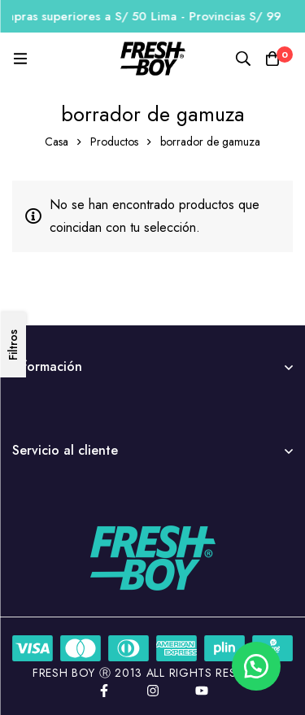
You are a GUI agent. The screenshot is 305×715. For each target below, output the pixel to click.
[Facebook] (104, 690)
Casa (56, 141)
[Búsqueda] (243, 58)
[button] (256, 666)
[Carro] (272, 58)
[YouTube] (201, 690)
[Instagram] (152, 690)
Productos (114, 141)
